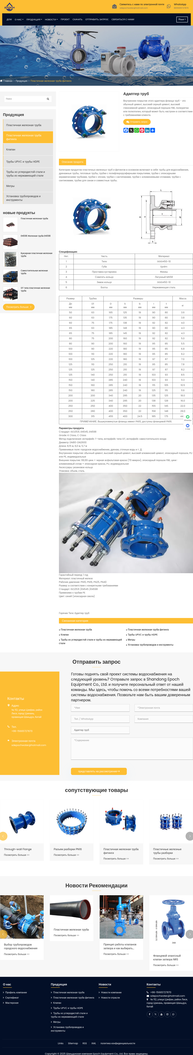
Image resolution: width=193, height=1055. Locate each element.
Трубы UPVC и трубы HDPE (23, 161)
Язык (181, 19)
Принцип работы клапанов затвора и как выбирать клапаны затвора (119, 946)
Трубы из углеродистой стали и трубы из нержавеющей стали (25, 173)
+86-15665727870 (22, 731)
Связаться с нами (122, 19)
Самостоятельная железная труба (34, 272)
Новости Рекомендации (96, 885)
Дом (9, 19)
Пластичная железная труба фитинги (121, 851)
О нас (18, 19)
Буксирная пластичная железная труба (36, 255)
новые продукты (19, 212)
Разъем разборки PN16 (68, 849)
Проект (65, 19)
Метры (10, 186)
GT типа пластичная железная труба (35, 289)
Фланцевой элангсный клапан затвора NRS (167, 957)
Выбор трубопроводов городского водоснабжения (20, 946)
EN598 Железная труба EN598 (35, 236)
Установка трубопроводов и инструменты (23, 198)
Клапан (10, 149)
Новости (50, 19)
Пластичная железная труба (23, 125)
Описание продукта (72, 162)
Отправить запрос (97, 19)
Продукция (33, 19)
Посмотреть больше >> (16, 855)
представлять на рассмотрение (99, 771)
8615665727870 (181, 8)
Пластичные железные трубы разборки (167, 851)
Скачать (77, 19)
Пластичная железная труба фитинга (50, 81)
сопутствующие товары (96, 790)
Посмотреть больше (18, 307)
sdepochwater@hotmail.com (134, 8)
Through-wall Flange (18, 849)
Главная (7, 81)
